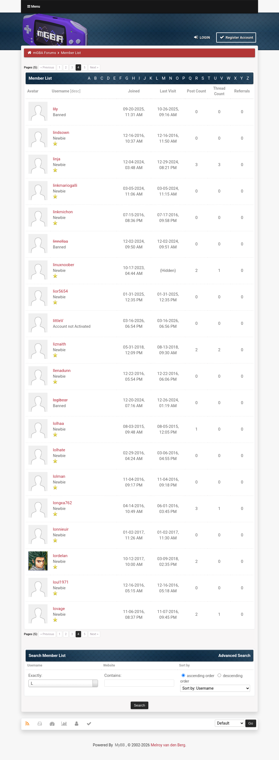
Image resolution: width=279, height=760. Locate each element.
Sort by (184, 665)
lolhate (59, 449)
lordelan (60, 555)
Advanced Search (234, 655)
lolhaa (58, 423)
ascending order (200, 676)
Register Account (236, 37)
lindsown (61, 132)
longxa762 (62, 502)
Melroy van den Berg (168, 745)
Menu (33, 6)
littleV (58, 320)
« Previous (47, 67)
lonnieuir (61, 529)
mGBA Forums (44, 53)
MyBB (120, 745)
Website (109, 665)
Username (34, 665)
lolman (59, 476)
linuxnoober (63, 264)
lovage (59, 608)
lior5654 (60, 291)
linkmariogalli (65, 185)
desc (75, 91)
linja (56, 159)
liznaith (59, 344)
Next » (94, 67)
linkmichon (63, 211)
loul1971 (61, 582)
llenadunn (62, 370)
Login (201, 37)
